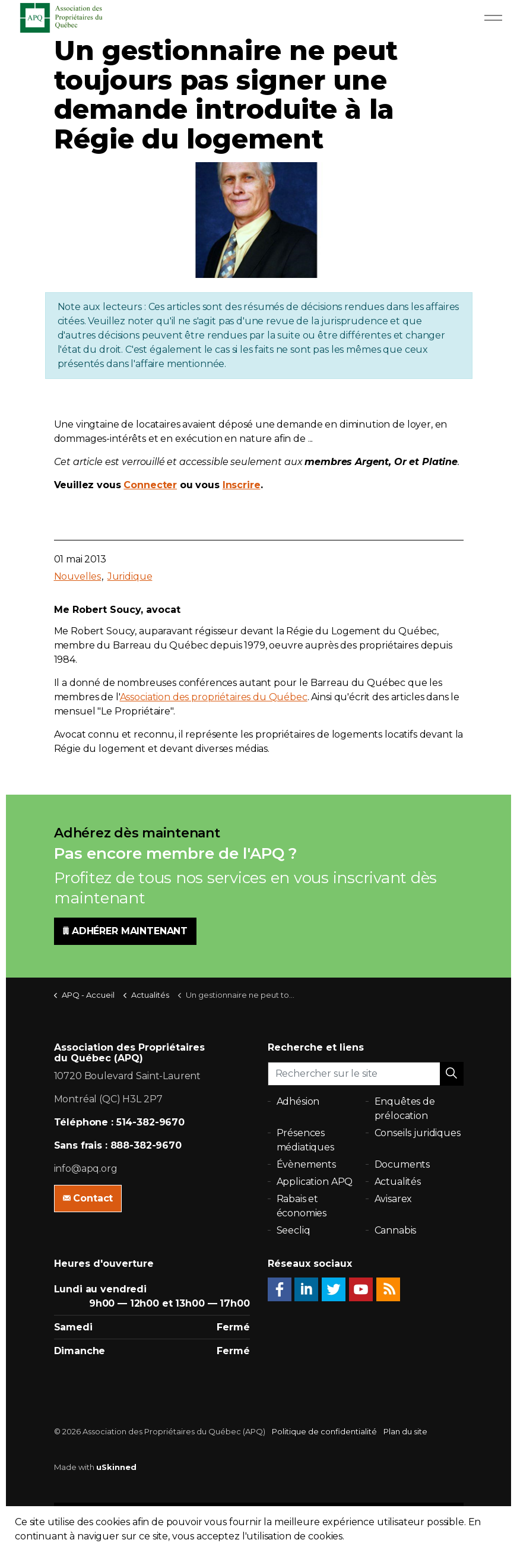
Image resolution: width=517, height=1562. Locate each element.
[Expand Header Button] (493, 18)
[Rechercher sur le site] (366, 1074)
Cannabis (396, 1230)
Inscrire (242, 485)
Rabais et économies (302, 1206)
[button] (452, 1074)
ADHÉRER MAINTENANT (125, 931)
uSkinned (116, 1467)
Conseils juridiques (418, 1133)
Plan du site (405, 1431)
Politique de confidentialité (324, 1431)
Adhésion (298, 1101)
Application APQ (315, 1181)
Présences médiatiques (305, 1140)
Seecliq (293, 1230)
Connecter (150, 485)
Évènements (307, 1164)
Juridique (130, 576)
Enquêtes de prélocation (405, 1108)
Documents (402, 1164)
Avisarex (394, 1198)
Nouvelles (78, 576)
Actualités (398, 1181)
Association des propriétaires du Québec (213, 697)
